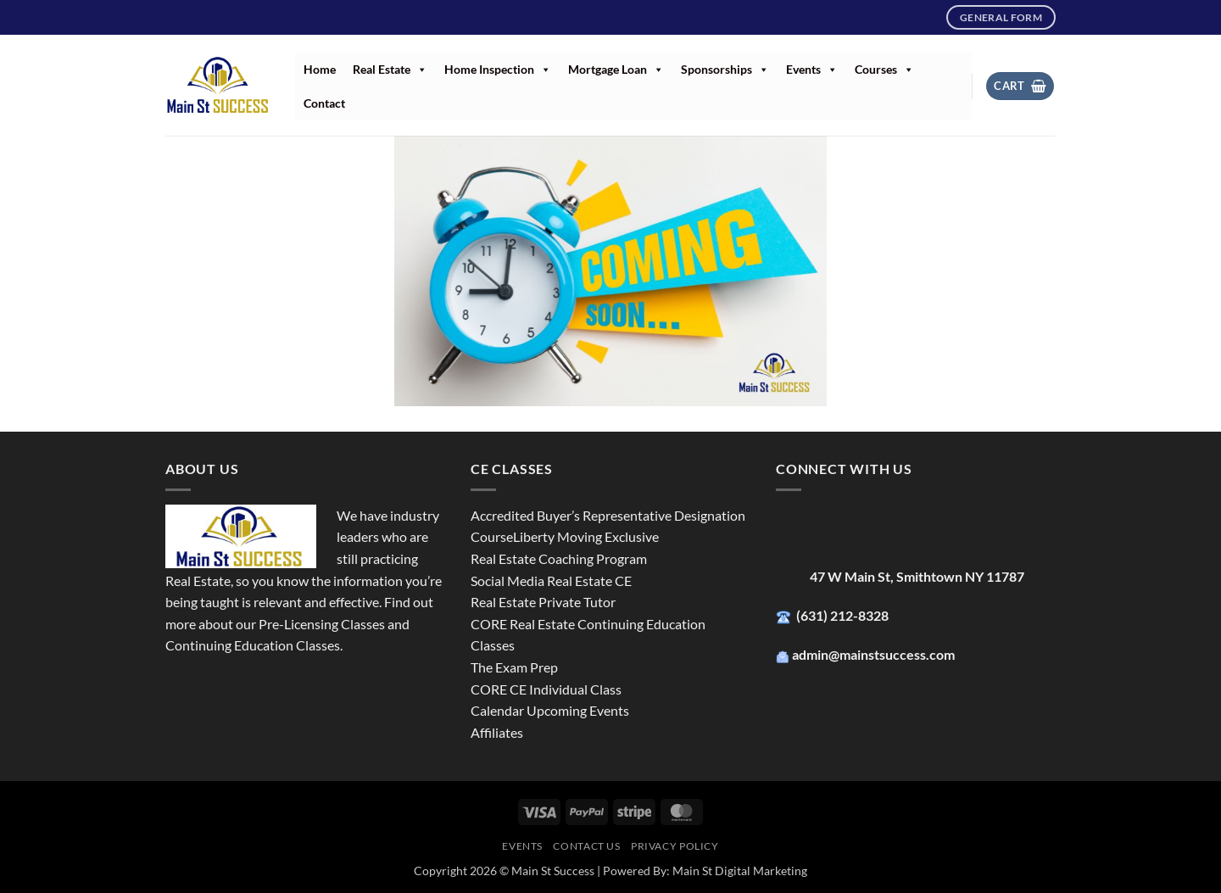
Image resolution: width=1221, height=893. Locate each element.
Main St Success (552, 870)
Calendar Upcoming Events (550, 710)
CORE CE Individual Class (546, 689)
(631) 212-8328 (843, 615)
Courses (884, 70)
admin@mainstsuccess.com (874, 654)
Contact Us (586, 846)
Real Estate (390, 70)
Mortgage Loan (616, 70)
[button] (1020, 86)
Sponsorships (725, 70)
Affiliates (497, 732)
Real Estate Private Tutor (543, 602)
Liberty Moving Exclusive (586, 536)
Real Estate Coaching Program (559, 558)
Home (320, 69)
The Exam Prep (514, 667)
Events (812, 70)
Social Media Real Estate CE (551, 580)
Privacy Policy (675, 846)
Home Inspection (497, 70)
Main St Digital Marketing (739, 870)
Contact (324, 103)
